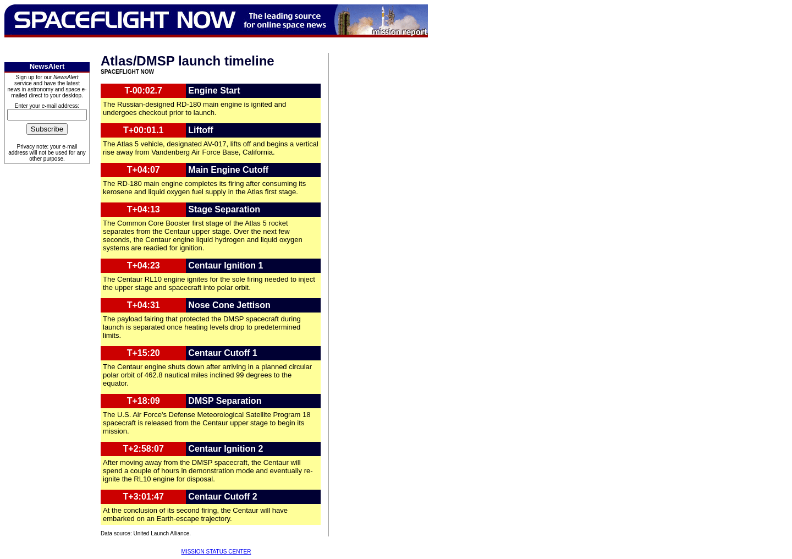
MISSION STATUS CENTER (216, 552)
